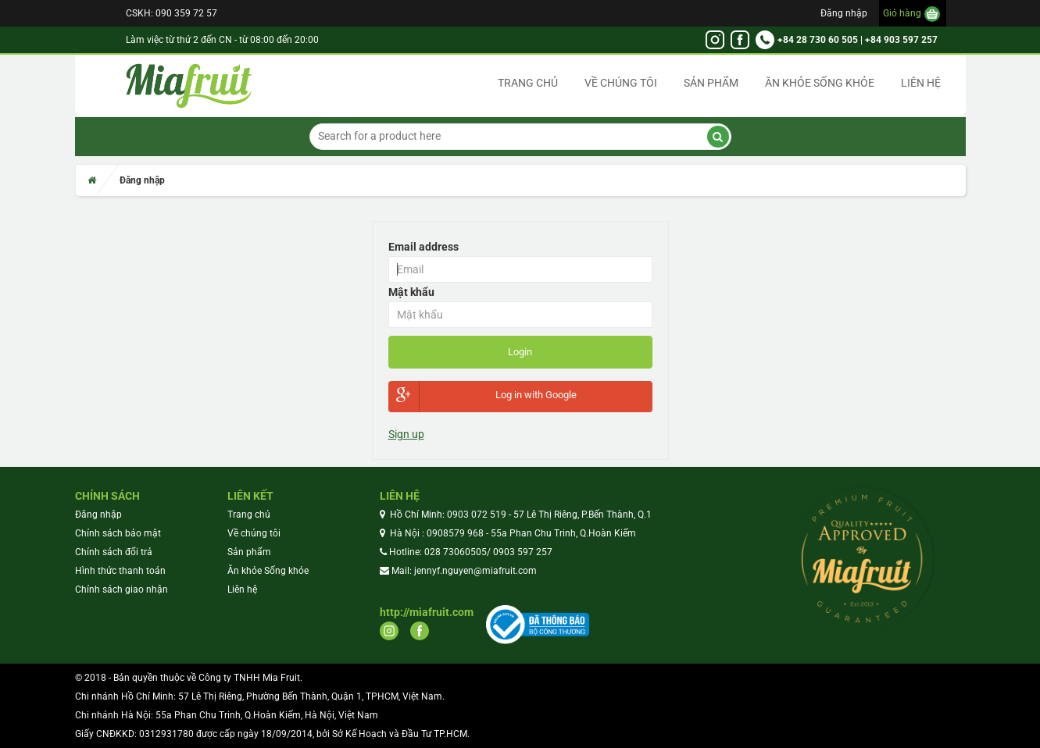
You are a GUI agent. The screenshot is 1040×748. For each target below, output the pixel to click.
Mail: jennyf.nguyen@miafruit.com (464, 570)
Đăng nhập (843, 13)
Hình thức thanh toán (120, 570)
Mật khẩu (411, 292)
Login (520, 352)
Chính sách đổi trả (113, 552)
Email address (423, 246)
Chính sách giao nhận (121, 589)
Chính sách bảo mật (118, 533)
